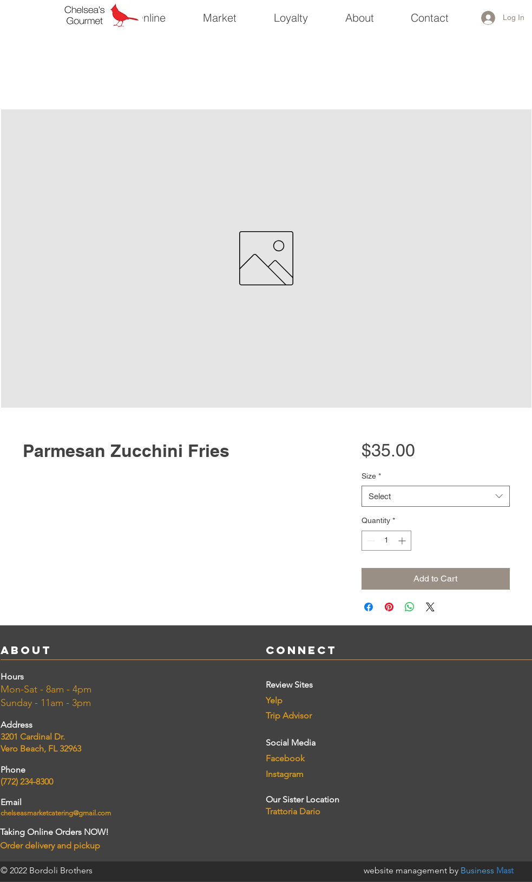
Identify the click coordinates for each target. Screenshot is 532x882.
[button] (219, 12)
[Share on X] (430, 606)
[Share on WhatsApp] (409, 606)
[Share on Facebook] (368, 606)
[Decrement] (370, 540)
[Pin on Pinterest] (389, 606)
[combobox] (435, 496)
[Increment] (403, 540)
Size (371, 476)
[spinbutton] (386, 540)
